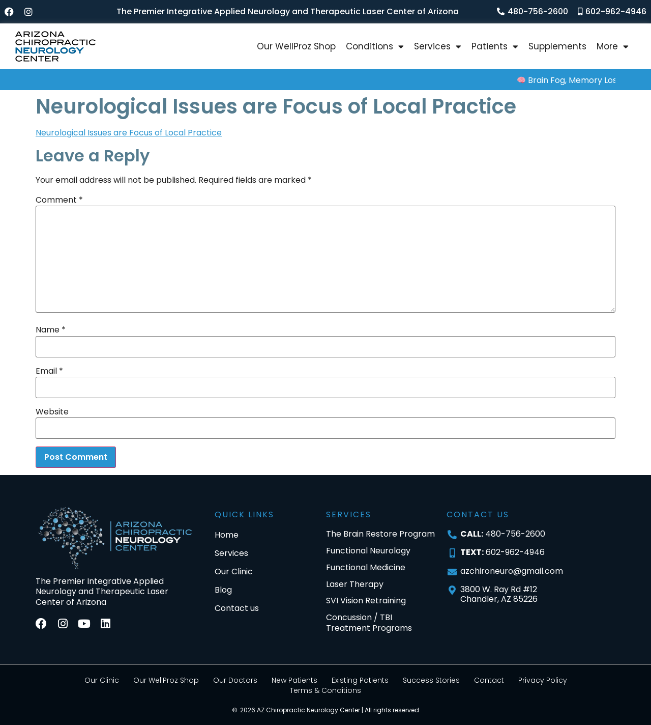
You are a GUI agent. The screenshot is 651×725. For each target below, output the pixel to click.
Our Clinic (101, 680)
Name (51, 330)
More (613, 46)
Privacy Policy (542, 680)
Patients (494, 46)
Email (49, 371)
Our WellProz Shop (296, 46)
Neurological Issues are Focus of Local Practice (129, 132)
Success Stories (431, 680)
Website (52, 412)
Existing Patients (360, 680)
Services (437, 46)
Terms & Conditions (325, 690)
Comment (59, 200)
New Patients (294, 680)
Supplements (557, 46)
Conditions (375, 46)
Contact (489, 680)
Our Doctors (235, 680)
